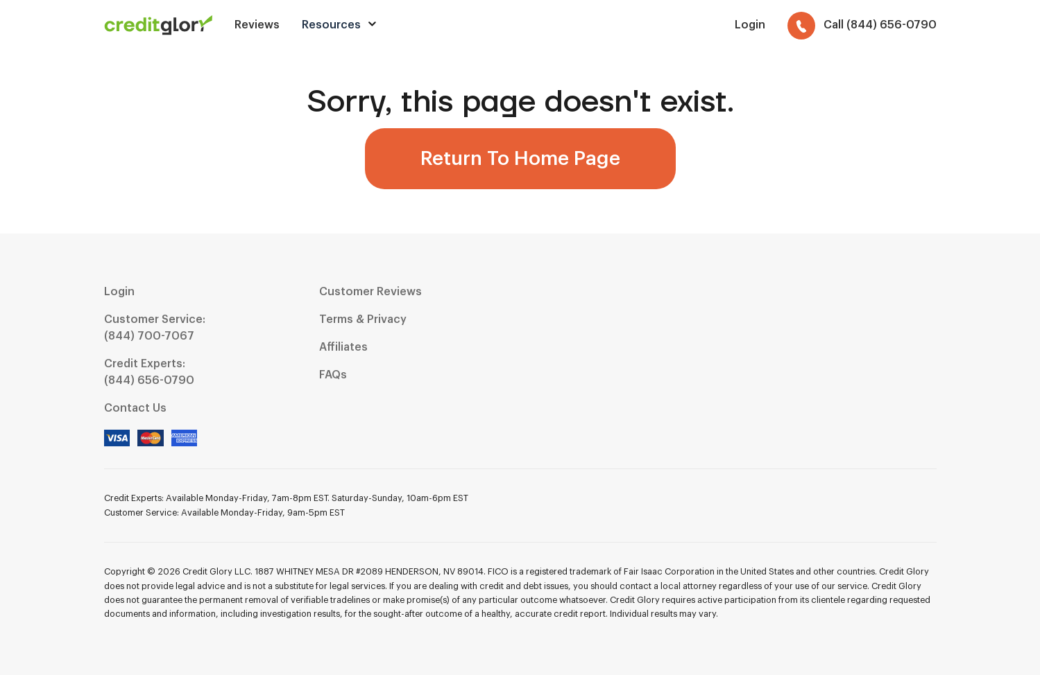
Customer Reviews (370, 291)
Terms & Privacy (363, 319)
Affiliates (343, 347)
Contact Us (135, 408)
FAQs (333, 374)
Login (119, 291)
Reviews (257, 24)
